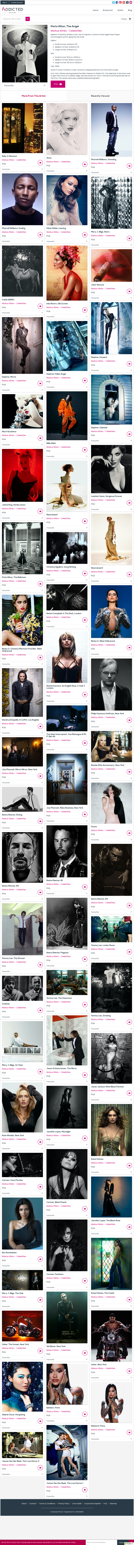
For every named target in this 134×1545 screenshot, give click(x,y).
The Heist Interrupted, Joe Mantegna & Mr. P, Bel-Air (66, 735)
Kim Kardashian (9, 1252)
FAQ (105, 1503)
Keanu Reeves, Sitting (12, 815)
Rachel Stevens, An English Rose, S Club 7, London (65, 687)
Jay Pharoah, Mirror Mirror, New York (19, 769)
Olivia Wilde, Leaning (56, 228)
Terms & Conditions (47, 1503)
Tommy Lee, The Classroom (59, 998)
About (24, 1503)
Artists (120, 10)
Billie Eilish (51, 443)
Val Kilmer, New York (56, 1346)
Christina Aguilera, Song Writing (61, 567)
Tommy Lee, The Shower (13, 958)
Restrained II (97, 568)
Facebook (117, 2)
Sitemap (113, 1503)
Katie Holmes (97, 1159)
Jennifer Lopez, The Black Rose (105, 1220)
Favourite (24, 85)
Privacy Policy (63, 1503)
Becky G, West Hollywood (103, 641)
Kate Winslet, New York (13, 1135)
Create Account (17, 3)
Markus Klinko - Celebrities (66, 31)
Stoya (94, 826)
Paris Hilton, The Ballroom (14, 577)
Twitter (113, 2)
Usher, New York (99, 1364)
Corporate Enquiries (92, 1503)
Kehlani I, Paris (53, 1408)
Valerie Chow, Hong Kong (13, 1414)
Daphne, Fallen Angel (56, 374)
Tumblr (127, 2)
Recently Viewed (100, 95)
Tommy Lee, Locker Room (103, 945)
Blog (130, 10)
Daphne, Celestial (99, 427)
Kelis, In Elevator (9, 156)
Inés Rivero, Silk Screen (57, 303)
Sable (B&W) (8, 299)
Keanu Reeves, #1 (54, 880)
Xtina (49, 158)
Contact (130, 2)
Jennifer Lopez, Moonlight (58, 1131)
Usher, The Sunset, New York (15, 1344)
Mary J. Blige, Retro (100, 232)
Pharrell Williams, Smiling (13, 228)
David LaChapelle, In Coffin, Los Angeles (20, 720)
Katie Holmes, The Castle (102, 1293)
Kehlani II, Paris (98, 1426)
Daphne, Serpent (99, 357)
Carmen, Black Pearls (56, 1202)
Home (95, 10)
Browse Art (108, 10)
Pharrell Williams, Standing (103, 159)
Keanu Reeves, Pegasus (57, 952)
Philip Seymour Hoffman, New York (107, 713)
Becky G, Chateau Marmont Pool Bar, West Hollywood (22, 650)
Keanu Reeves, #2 (10, 886)
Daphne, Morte (9, 377)
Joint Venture (97, 285)
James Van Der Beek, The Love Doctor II (20, 1461)
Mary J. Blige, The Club (12, 1293)
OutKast (6, 1004)
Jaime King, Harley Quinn (13, 505)
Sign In (5, 3)
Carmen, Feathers (54, 1274)
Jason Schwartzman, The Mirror (61, 1068)
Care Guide (76, 1503)
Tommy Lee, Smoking (101, 1015)
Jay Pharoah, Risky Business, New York (64, 808)
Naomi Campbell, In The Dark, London (63, 613)
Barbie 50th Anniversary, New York (107, 765)
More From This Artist (34, 95)
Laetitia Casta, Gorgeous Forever (106, 496)
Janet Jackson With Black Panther (107, 1087)
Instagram (120, 2)
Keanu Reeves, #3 (99, 899)
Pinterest (124, 2)
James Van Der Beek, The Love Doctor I (64, 1483)
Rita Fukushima (9, 431)
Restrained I (52, 514)
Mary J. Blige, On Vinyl (12, 1065)
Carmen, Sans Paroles (12, 1180)
